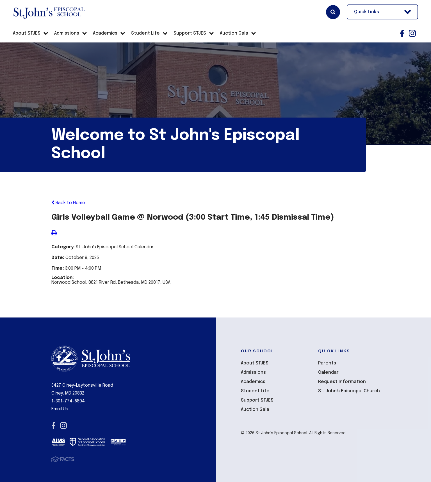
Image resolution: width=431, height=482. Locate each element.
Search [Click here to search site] (333, 12)
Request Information (342, 381)
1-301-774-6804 (68, 401)
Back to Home (68, 203)
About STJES (254, 363)
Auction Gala (255, 409)
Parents (327, 363)
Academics (253, 381)
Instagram (412, 33)
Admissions (253, 372)
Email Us (59, 409)
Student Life (255, 391)
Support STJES (257, 400)
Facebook (402, 33)
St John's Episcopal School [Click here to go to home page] (49, 12)
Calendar (328, 372)
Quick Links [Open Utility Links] (382, 12)
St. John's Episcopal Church (349, 391)
